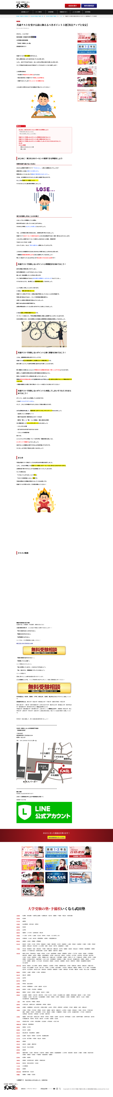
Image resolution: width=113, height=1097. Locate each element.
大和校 (70, 966)
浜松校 (29, 995)
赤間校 (24, 1059)
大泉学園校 (60, 958)
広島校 (24, 1040)
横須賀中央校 (64, 966)
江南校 (69, 1000)
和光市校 (40, 946)
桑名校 (39, 1005)
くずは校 (84, 1015)
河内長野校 (39, 1015)
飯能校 (29, 946)
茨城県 (18, 936)
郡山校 (42, 933)
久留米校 (43, 1057)
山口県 (18, 1043)
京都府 (18, 1011)
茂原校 (24, 951)
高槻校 (49, 1014)
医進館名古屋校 (34, 1002)
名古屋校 (25, 998)
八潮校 (73, 946)
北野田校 (25, 1017)
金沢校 (24, 981)
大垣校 (29, 992)
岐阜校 (24, 992)
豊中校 (54, 1014)
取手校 (44, 936)
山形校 (24, 930)
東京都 (18, 954)
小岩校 (24, 958)
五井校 (51, 951)
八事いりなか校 (49, 998)
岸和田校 (76, 1014)
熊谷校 (24, 944)
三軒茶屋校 (93, 954)
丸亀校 (29, 1048)
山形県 (18, 930)
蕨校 (52, 946)
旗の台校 (76, 960)
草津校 (45, 1008)
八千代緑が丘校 (36, 951)
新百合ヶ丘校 (45, 970)
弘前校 (24, 918)
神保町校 (34, 958)
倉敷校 (38, 1037)
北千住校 (76, 956)
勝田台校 (57, 949)
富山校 (24, 978)
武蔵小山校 (53, 958)
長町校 (37, 924)
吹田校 (33, 1015)
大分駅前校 (25, 1070)
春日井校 (41, 998)
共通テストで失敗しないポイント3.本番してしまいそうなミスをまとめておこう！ (40, 141)
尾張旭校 (64, 1000)
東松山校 (34, 946)
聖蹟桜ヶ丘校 (46, 958)
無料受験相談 (89, 6)
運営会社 (25, 1095)
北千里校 (43, 1017)
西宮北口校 (37, 1020)
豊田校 (81, 998)
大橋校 (82, 1057)
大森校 (24, 960)
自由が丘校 (58, 956)
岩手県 (18, 921)
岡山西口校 (25, 1037)
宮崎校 (24, 1073)
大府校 (58, 1000)
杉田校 (90, 970)
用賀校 (29, 960)
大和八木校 (57, 1025)
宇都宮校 (25, 938)
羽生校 (56, 946)
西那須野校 (41, 938)
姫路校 (24, 1020)
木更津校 (83, 949)
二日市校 (66, 1057)
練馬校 (30, 956)
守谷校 (49, 936)
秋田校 (24, 927)
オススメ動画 (22, 145)
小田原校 (52, 966)
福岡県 (18, 1057)
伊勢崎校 (39, 941)
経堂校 (63, 962)
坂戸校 (61, 946)
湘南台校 (72, 968)
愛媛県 (18, 1051)
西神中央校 (89, 1020)
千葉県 (18, 949)
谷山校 (32, 1076)
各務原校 (40, 992)
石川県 (18, 981)
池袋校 (39, 954)
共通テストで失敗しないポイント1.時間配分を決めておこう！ (35, 137)
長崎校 (24, 1065)
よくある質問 (76, 12)
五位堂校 (45, 1025)
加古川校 (63, 1020)
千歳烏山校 (81, 958)
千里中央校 (92, 1014)
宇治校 (72, 1011)
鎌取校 (56, 951)
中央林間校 (25, 970)
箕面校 (28, 1015)
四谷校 (82, 954)
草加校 (75, 944)
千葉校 (44, 949)
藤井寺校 (48, 1017)
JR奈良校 (51, 1025)
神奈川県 (19, 967)
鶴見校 (77, 968)
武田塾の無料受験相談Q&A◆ (25, 643)
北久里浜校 (37, 970)
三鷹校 (71, 960)
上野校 (40, 958)
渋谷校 (29, 958)
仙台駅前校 (25, 924)
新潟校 (24, 975)
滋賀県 (18, 1008)
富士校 (43, 995)
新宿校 (60, 954)
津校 (24, 1005)
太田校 (29, 941)
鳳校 (24, 1015)
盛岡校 (24, 921)
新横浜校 (46, 966)
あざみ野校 (35, 966)
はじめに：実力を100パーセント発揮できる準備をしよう (33, 129)
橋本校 (81, 966)
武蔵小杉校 (93, 966)
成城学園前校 (46, 956)
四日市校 (28, 1005)
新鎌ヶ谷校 (50, 949)
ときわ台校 (50, 962)
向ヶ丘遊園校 (31, 968)
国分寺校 (93, 956)
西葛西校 (66, 954)
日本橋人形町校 (36, 960)
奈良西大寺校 (26, 1025)
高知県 (18, 1054)
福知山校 (86, 1011)
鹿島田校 (63, 970)
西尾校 (54, 1000)
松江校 (24, 1034)
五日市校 (39, 1040)
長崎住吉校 (43, 1065)
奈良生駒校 (38, 1025)
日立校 (39, 936)
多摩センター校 (73, 958)
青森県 (18, 918)
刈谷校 (56, 998)
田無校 (66, 958)
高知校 (24, 1054)
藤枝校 (39, 995)
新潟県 (18, 975)
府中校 (92, 958)
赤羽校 (52, 956)
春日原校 (72, 1057)
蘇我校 (66, 951)
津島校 (89, 1000)
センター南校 (88, 968)
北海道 (18, 915)
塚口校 (42, 1022)
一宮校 (86, 998)
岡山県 (18, 1037)
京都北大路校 (45, 1011)
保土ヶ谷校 (25, 972)
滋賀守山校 (32, 1008)
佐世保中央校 (31, 1065)
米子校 (29, 1031)
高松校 (24, 1048)
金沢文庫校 (59, 968)
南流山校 (77, 949)
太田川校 (35, 998)
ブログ (18, 21)
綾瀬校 (40, 962)
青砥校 (89, 960)
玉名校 (37, 1068)
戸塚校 (47, 968)
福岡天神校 (25, 1057)
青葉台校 (76, 966)
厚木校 (24, 966)
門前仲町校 (33, 954)
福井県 (18, 984)
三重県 (18, 1005)
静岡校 (24, 995)
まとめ (20, 143)
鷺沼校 (85, 970)
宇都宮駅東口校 (54, 938)
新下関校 (30, 1043)
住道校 (71, 1014)
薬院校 (29, 1059)
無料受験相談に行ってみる (56, 837)
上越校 (29, 975)
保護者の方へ (64, 12)
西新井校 (85, 962)
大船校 (69, 970)
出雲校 (29, 1034)
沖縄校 (29, 1079)
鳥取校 (24, 1031)
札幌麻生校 (45, 915)
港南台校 (86, 966)
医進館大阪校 (77, 1015)
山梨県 (18, 987)
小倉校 (31, 1057)
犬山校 (85, 1000)
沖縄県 (18, 1079)
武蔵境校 (74, 962)
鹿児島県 (19, 1077)
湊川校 (24, 1022)
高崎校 (24, 941)
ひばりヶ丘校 (52, 960)
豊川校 (80, 1000)
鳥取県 (18, 1031)
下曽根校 (39, 1059)
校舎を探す (73, 6)
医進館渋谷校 (83, 960)
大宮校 (29, 944)
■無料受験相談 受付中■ (27, 147)
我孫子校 (61, 951)
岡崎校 (30, 998)
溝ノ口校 (42, 968)
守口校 (44, 1015)
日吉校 (24, 968)
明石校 (43, 1020)
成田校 (72, 949)
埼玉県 (18, 944)
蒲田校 (24, 962)
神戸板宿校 (69, 1020)
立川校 (49, 954)
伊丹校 (48, 1020)
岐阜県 (18, 993)
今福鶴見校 (60, 1015)
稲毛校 (29, 951)
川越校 (49, 944)
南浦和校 (65, 944)
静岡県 (18, 995)
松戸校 (62, 949)
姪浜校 (77, 1057)
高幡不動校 (44, 960)
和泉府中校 (90, 1015)
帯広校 (65, 915)
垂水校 (47, 1022)
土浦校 (35, 936)
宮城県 (18, 924)
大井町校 (70, 956)
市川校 (24, 949)
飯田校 (41, 989)
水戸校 (30, 936)
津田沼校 (39, 949)
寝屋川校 (60, 1014)
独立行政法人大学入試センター (33, 1085)
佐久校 (45, 989)
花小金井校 (37, 963)
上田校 (36, 989)
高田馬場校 (55, 954)
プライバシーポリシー (34, 1095)
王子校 (35, 962)
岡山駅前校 (32, 1037)
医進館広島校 (46, 1040)
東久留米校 (57, 962)
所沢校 (39, 944)
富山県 (18, 978)
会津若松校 (36, 933)
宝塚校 (57, 1020)
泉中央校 (32, 924)
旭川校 (51, 915)
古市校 (71, 1015)
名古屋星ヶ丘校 (63, 998)
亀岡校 (77, 1011)
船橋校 (67, 949)
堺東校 (40, 1014)
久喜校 (86, 944)
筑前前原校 (46, 1059)
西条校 (34, 1040)
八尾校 (81, 1014)
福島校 (24, 933)
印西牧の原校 (45, 951)
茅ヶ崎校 (80, 970)
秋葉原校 (65, 960)
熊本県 (18, 1068)
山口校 (24, 1043)
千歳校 (61, 915)
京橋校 (54, 1015)
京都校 (24, 1011)
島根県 (18, 1034)
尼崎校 (57, 1022)
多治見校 (34, 992)
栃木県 (18, 939)
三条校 (39, 975)
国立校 (80, 962)
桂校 (82, 1011)
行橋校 (87, 1057)
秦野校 (82, 968)
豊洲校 (44, 962)
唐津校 (29, 1062)
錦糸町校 (25, 956)
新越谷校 (44, 944)
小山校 (30, 938)
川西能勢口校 (31, 1022)
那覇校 (24, 1079)
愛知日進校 (75, 998)
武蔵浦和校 (67, 946)
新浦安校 (30, 949)
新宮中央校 (93, 1057)
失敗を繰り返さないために (27, 131)
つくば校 (25, 936)
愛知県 (18, 998)
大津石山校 (25, 1008)
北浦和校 (81, 944)
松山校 (24, 1051)
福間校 (51, 1059)
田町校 (71, 954)
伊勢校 (34, 1005)
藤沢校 (41, 966)
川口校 (34, 944)
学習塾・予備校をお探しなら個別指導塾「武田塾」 (85, 1094)
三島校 (48, 995)
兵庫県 (18, 1021)
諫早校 (37, 1065)
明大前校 (88, 956)
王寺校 (32, 1025)
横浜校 (29, 966)
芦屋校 (52, 1020)
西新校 (52, 1057)
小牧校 (30, 1000)
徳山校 (40, 1043)
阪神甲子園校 (81, 1020)
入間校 (91, 944)
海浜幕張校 (89, 949)
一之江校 (30, 962)
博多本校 (37, 1057)
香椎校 (48, 1057)
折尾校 (34, 1059)
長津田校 (57, 970)
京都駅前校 (30, 1011)
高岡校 (29, 978)
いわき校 (30, 933)
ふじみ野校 (47, 946)
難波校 (49, 1015)
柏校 (34, 949)
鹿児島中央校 (26, 1076)
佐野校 (47, 938)
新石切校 (31, 1017)
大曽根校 (25, 1000)
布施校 (66, 1015)
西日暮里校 (59, 960)
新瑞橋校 (75, 1000)
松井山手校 (37, 1011)
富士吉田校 (30, 987)
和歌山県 (19, 1028)
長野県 (18, 990)
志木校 (60, 944)
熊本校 (24, 1068)
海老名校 (52, 970)
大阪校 (24, 1014)
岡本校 (37, 1022)
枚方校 (44, 1014)
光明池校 (37, 1017)
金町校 (35, 956)
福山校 (29, 1040)
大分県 (18, 1071)
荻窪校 (87, 954)
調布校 (64, 956)
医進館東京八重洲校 (28, 963)
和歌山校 (25, 1028)
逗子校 (31, 970)
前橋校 (34, 941)
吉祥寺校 (82, 956)
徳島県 (18, 1046)
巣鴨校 (40, 956)
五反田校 (69, 962)
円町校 (56, 1011)
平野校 (29, 1014)
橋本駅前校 (31, 1028)
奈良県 (18, 1025)
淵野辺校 (74, 970)
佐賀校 (24, 1062)
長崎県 (18, 1065)
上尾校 (71, 944)
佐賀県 (18, 1062)
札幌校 (24, 915)
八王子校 (77, 954)
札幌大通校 (71, 915)
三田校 (75, 1020)
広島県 (18, 1040)
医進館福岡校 (59, 1057)
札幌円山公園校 (37, 915)
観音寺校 (34, 1048)
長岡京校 (61, 1011)
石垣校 (34, 1079)
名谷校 (62, 1022)
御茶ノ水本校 (26, 954)
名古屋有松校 (26, 1002)
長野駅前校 (30, 989)
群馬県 (18, 942)
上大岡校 (53, 968)
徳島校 (24, 1045)
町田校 (44, 954)
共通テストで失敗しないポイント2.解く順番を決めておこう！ (35, 139)
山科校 (51, 1011)
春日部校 (55, 944)
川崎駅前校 (32, 972)
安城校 (49, 1000)
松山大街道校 (31, 1051)
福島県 (18, 933)
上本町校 (65, 1014)
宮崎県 (18, 1074)
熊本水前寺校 (31, 1068)
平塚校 (57, 966)
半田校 (91, 998)
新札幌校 (30, 915)
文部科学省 (44, 1085)
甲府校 (24, 987)
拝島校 (87, 958)
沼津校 (34, 995)
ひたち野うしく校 (57, 936)
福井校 (24, 984)
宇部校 (35, 1043)
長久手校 (35, 1000)
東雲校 (90, 962)
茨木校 (86, 1014)
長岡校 (34, 975)
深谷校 (24, 946)
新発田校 (44, 975)
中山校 (37, 968)
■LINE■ (23, 149)
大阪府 (18, 1014)
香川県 (18, 1049)
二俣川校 (66, 968)
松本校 (24, 989)
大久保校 (52, 1022)
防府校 (44, 1043)
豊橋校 (69, 998)
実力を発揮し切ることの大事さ (28, 133)
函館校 (56, 915)
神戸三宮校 (30, 1020)
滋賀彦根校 (39, 1008)
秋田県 (18, 927)
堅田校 (50, 1008)
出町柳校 (67, 1011)
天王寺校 (34, 1014)
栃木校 (35, 938)
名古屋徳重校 (42, 1000)
